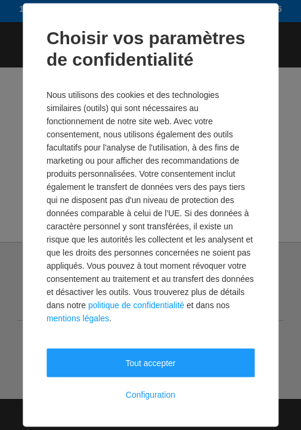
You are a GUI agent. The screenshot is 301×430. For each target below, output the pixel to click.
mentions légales (77, 318)
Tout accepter (150, 363)
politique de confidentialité (136, 305)
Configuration (150, 395)
